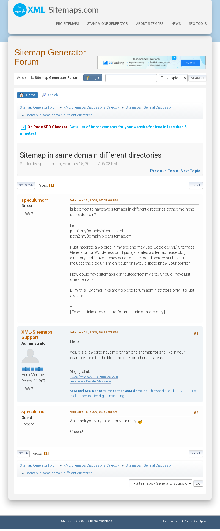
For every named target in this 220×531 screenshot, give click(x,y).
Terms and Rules (180, 521)
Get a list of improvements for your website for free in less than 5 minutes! (103, 128)
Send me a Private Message (90, 381)
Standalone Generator (107, 24)
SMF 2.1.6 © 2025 (73, 520)
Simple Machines (100, 520)
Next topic (190, 171)
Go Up (23, 453)
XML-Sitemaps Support (37, 334)
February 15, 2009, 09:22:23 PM (94, 332)
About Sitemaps (149, 24)
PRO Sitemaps (67, 24)
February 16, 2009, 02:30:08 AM (93, 412)
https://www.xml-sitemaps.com (94, 376)
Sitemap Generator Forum (50, 57)
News (176, 24)
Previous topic (164, 171)
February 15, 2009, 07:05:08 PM (94, 200)
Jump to (120, 483)
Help (163, 521)
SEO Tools (198, 24)
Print (195, 185)
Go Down (26, 185)
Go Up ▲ (200, 521)
